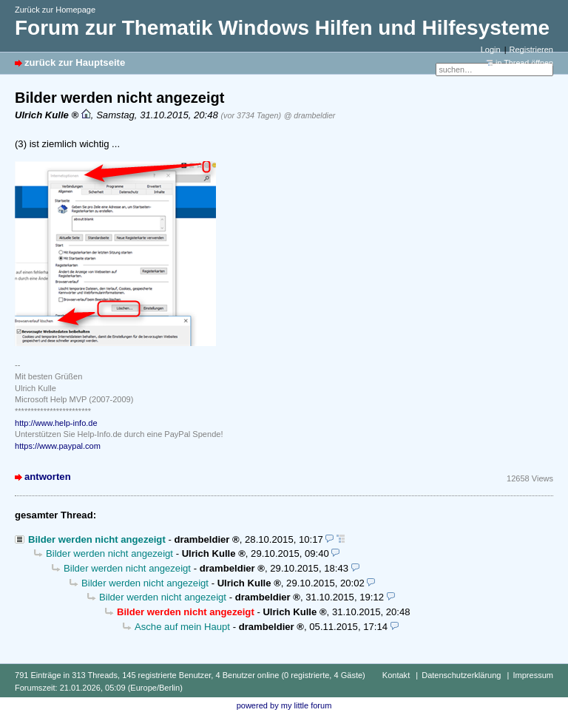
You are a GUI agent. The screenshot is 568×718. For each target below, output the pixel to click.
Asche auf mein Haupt (182, 626)
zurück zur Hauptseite (74, 62)
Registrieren (531, 49)
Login (491, 49)
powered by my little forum (284, 705)
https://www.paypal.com (58, 445)
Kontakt (396, 675)
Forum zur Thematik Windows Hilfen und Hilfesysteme (282, 27)
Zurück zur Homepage (55, 9)
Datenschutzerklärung (461, 675)
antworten (47, 476)
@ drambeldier (310, 115)
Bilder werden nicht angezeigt (97, 539)
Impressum (533, 675)
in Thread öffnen (524, 62)
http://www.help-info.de (56, 423)
